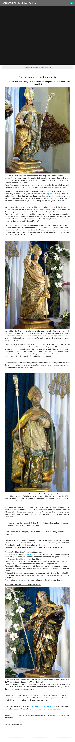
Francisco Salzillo (31, 554)
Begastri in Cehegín (53, 194)
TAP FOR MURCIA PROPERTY (37, 67)
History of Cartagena (58, 187)
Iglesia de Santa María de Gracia (41, 706)
